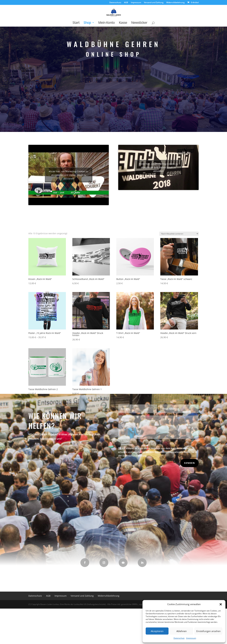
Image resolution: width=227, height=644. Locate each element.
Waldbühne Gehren (113, 118)
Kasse (123, 23)
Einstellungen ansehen (208, 631)
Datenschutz (179, 638)
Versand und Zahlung (153, 3)
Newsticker (139, 23)
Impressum (191, 638)
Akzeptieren (157, 631)
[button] (220, 604)
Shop (87, 23)
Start (76, 23)
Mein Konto (106, 23)
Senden (189, 462)
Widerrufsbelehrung (175, 3)
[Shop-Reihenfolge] (179, 244)
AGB (126, 3)
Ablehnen (181, 631)
